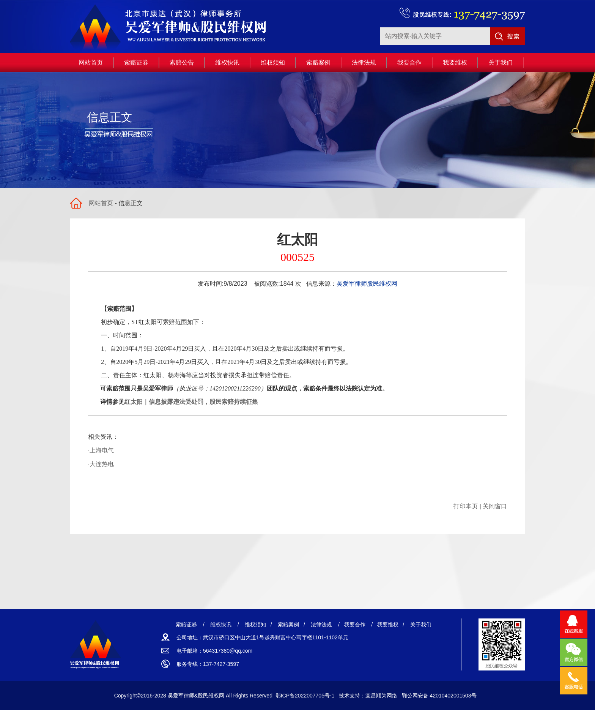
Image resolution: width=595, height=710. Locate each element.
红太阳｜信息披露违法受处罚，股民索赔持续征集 (191, 401)
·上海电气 (101, 450)
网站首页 (101, 203)
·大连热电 (101, 464)
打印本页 (465, 506)
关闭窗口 (495, 506)
